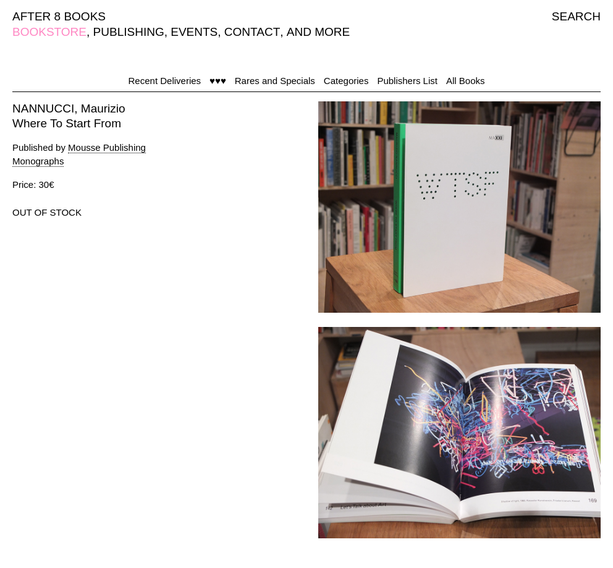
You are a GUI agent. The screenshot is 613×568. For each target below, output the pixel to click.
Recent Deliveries (165, 80)
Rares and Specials (275, 80)
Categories (346, 80)
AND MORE (318, 31)
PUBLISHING (128, 31)
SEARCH (576, 16)
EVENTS (194, 31)
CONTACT (252, 31)
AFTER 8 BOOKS (59, 16)
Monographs (38, 161)
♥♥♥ (217, 80)
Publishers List (407, 80)
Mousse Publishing (107, 147)
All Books (465, 80)
